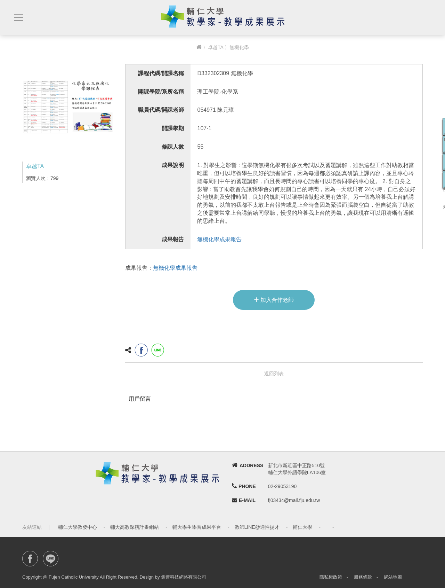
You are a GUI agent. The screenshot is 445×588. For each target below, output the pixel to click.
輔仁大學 (302, 527)
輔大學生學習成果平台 (196, 527)
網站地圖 (393, 577)
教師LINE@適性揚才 (257, 527)
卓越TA (215, 47)
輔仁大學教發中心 (77, 527)
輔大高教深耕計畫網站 (134, 527)
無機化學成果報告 (219, 239)
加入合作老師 (274, 299)
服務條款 (363, 577)
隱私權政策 (330, 577)
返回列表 (274, 373)
